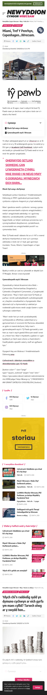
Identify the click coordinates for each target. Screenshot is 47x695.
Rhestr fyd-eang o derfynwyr (17, 128)
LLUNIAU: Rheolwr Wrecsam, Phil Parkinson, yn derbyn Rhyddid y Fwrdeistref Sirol (29, 495)
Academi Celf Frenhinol (21, 147)
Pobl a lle (7, 25)
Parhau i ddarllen (23, 680)
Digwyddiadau (21, 487)
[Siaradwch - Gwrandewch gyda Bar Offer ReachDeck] (40, 30)
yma (12, 354)
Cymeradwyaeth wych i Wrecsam (19, 133)
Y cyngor (17, 25)
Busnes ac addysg (22, 515)
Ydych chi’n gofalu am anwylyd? (15, 570)
